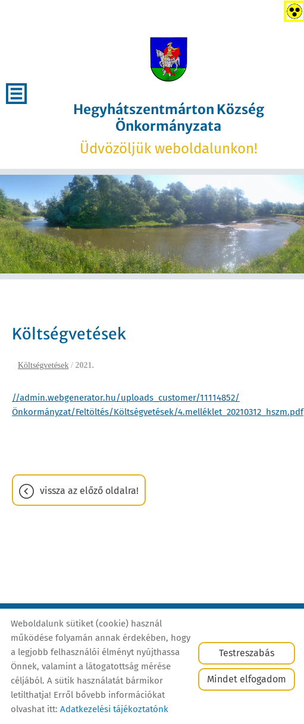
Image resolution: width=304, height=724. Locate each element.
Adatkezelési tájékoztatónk (114, 709)
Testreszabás (246, 653)
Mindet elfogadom (246, 679)
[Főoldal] (168, 59)
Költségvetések (43, 365)
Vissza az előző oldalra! (89, 490)
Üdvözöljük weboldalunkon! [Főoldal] (168, 129)
